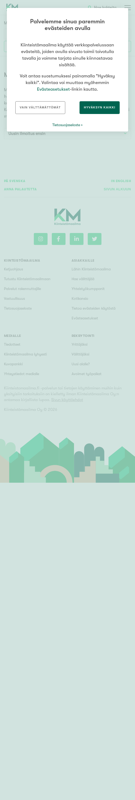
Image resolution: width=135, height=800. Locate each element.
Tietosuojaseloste (66, 125)
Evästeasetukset (53, 89)
